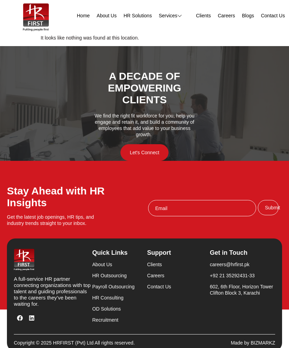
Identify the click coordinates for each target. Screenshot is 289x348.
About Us (107, 15)
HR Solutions (138, 15)
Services (174, 15)
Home (83, 15)
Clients (203, 15)
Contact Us (273, 15)
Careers (226, 15)
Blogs (248, 15)
